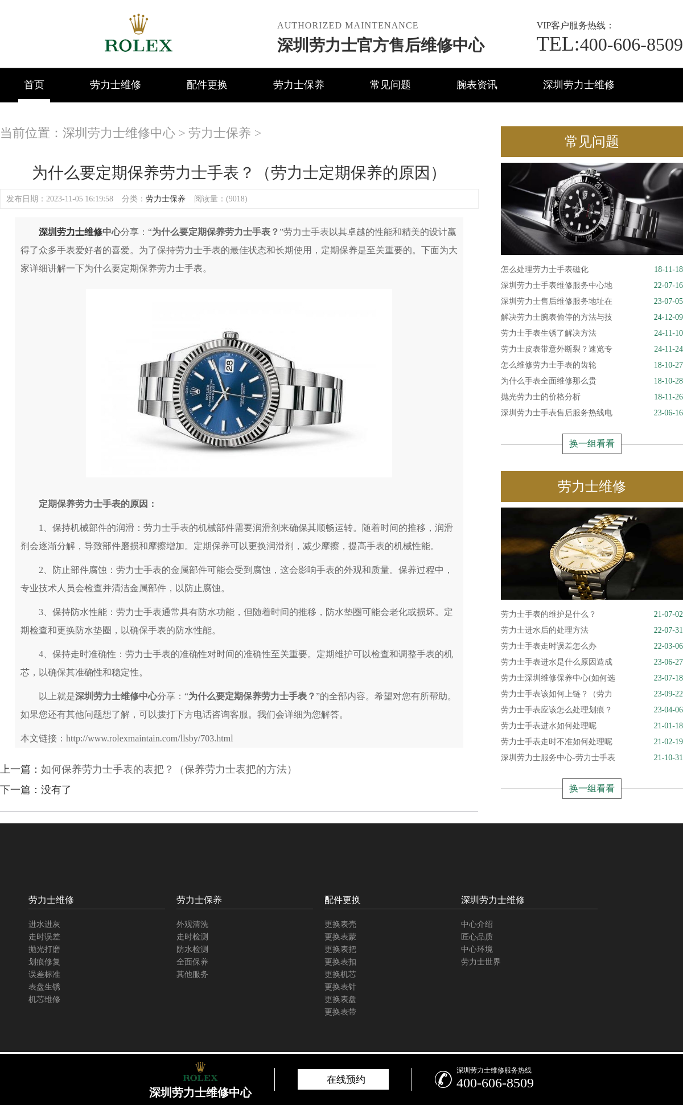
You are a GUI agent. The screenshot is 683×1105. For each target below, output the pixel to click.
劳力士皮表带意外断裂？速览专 (592, 349)
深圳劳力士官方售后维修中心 (380, 45)
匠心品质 (477, 937)
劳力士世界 (481, 962)
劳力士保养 (298, 84)
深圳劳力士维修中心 (119, 133)
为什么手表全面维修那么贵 (592, 381)
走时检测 (192, 937)
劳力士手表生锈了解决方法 (592, 333)
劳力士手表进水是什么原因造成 (592, 662)
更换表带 (340, 1012)
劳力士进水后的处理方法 (592, 630)
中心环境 (477, 949)
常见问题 (390, 84)
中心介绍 (477, 924)
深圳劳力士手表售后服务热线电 (592, 413)
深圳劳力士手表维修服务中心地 (592, 286)
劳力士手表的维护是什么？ (592, 614)
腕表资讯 (476, 84)
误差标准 (44, 974)
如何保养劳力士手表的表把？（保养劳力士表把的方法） (169, 769)
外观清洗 (192, 924)
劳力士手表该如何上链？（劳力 (592, 694)
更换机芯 (340, 974)
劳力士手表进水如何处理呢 (592, 726)
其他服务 (192, 974)
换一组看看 (592, 443)
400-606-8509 (610, 44)
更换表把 (340, 949)
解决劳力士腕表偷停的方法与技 (592, 317)
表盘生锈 (44, 987)
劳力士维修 (115, 84)
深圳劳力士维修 (579, 84)
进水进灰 (44, 924)
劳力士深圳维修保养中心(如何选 (592, 678)
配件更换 (207, 84)
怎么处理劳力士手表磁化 (592, 270)
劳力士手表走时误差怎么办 (592, 646)
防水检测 (192, 949)
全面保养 (192, 962)
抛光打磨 (44, 949)
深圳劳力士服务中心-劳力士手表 (592, 758)
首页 (34, 84)
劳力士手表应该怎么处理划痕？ (592, 710)
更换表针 (340, 987)
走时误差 (44, 937)
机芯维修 (44, 999)
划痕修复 (44, 962)
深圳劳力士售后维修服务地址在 (592, 302)
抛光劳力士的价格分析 (592, 397)
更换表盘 (340, 999)
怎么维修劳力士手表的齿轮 (592, 365)
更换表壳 (340, 924)
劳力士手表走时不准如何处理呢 (592, 742)
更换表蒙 (340, 937)
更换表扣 (340, 962)
